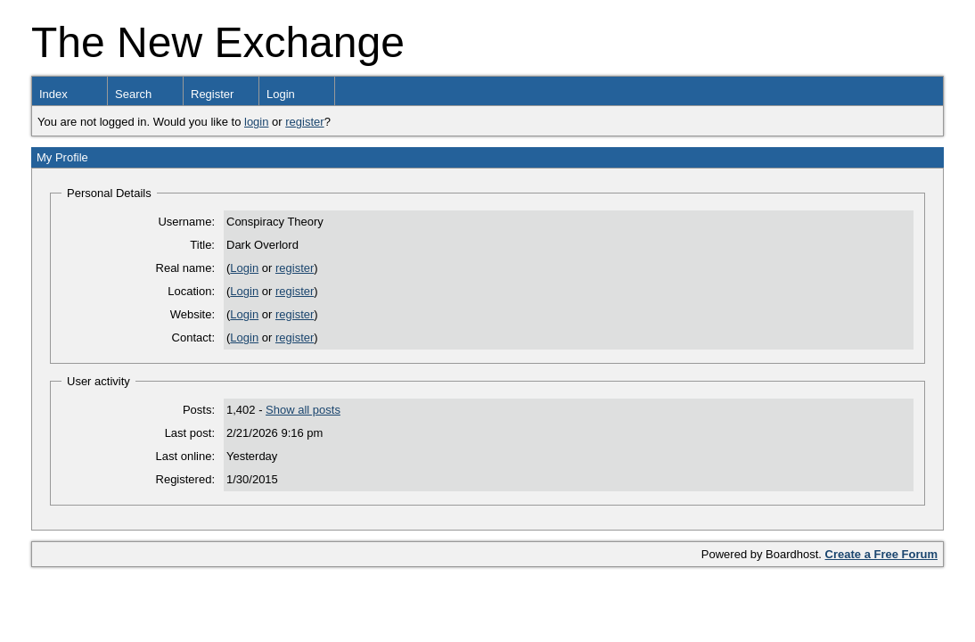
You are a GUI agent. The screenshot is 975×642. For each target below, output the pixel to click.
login (256, 121)
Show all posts (303, 409)
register (304, 121)
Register (212, 94)
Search (133, 94)
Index (53, 94)
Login (280, 94)
